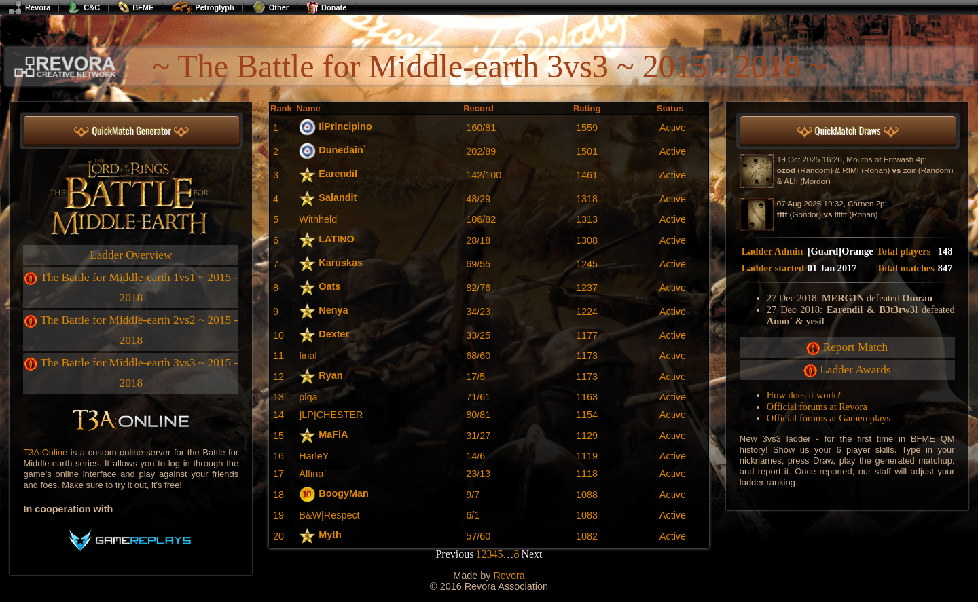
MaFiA (333, 434)
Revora (29, 7)
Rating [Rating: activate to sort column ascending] (586, 108)
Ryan (330, 375)
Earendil (338, 173)
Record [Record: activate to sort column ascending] (478, 108)
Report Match (855, 347)
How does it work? (804, 395)
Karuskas (341, 262)
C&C (84, 7)
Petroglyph (202, 7)
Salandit (338, 197)
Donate (326, 7)
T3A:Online (45, 452)
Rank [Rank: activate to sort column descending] (281, 108)
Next (531, 554)
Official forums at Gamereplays (828, 418)
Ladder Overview (131, 254)
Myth (330, 534)
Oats (329, 286)
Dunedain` (342, 150)
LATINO (337, 238)
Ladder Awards (855, 369)
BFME (135, 7)
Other (270, 7)
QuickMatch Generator (131, 131)
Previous (454, 554)
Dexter (334, 333)
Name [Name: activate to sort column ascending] (308, 108)
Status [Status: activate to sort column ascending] (670, 108)
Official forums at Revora (817, 406)
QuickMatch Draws (848, 131)
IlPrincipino (345, 126)
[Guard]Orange (840, 251)
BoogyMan (344, 493)
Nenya (333, 310)
